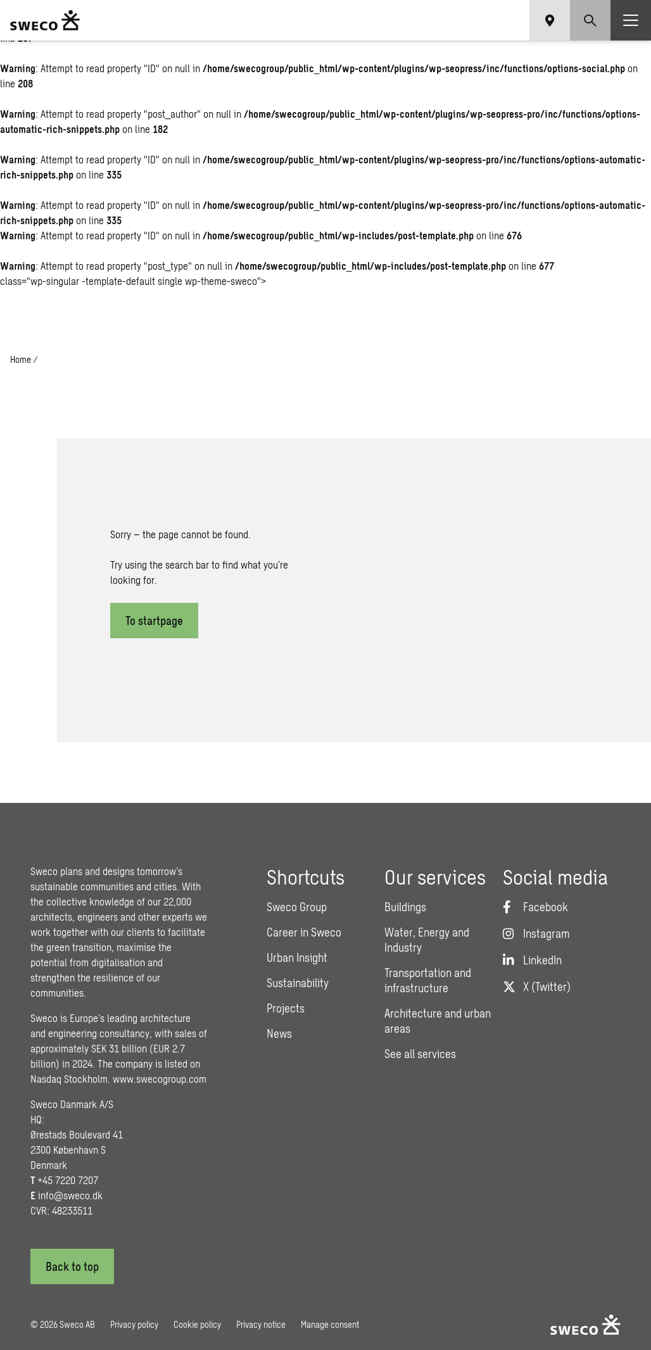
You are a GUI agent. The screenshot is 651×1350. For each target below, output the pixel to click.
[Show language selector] (549, 20)
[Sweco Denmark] (45, 20)
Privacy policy (134, 1324)
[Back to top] (72, 1266)
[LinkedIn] (532, 960)
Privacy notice (261, 1324)
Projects (286, 1008)
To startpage (154, 621)
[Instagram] (536, 933)
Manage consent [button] (330, 1324)
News (279, 1033)
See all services (420, 1054)
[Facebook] (535, 906)
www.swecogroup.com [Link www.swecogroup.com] (159, 1079)
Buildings (405, 907)
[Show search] (590, 20)
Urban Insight (297, 957)
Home (20, 359)
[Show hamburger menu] (630, 20)
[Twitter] (537, 986)
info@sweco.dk (70, 1195)
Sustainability (298, 983)
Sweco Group (297, 907)
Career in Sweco (304, 932)
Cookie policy (197, 1324)
